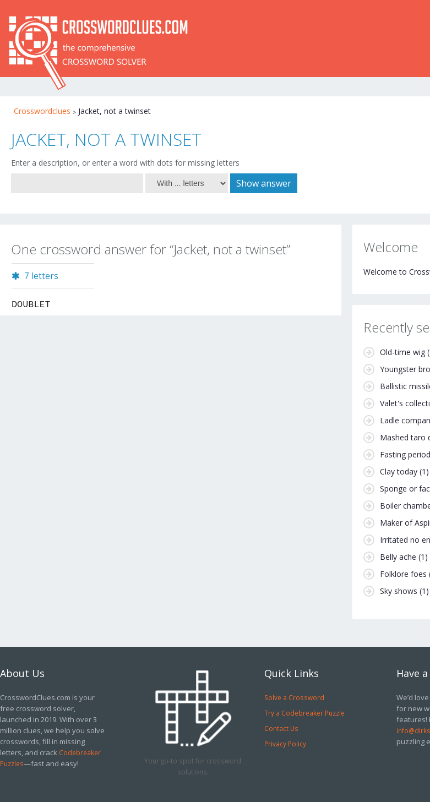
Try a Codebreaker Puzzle (304, 712)
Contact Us (281, 728)
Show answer (263, 183)
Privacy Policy (285, 743)
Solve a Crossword (294, 697)
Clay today (398, 471)
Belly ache (398, 557)
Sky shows (398, 591)
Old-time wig (402, 352)
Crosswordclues (42, 111)
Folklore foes (403, 574)
